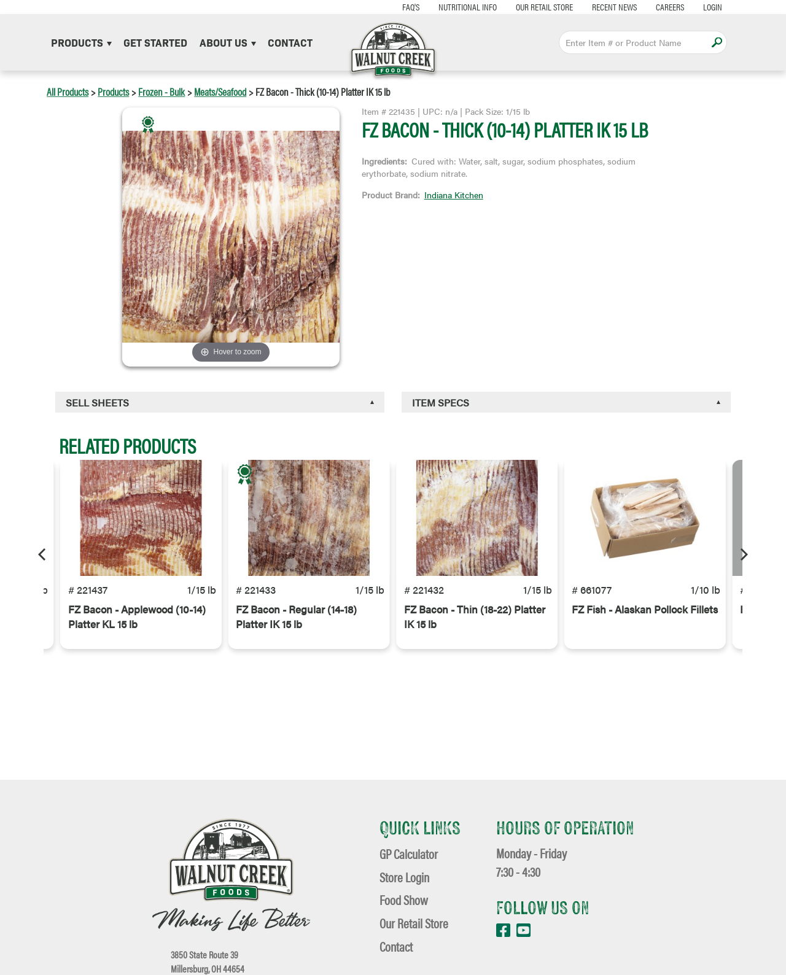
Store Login (404, 877)
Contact (290, 42)
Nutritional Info (453, 6)
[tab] (219, 402)
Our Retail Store (530, 6)
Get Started (155, 42)
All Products (67, 91)
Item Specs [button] (440, 402)
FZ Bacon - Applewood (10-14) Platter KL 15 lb (137, 626)
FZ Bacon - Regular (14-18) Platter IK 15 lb (296, 626)
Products (81, 42)
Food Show (403, 899)
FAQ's (396, 6)
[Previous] (43, 554)
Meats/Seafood (220, 91)
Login (698, 6)
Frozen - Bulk (161, 91)
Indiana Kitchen (453, 194)
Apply (717, 42)
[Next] (743, 554)
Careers (656, 6)
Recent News (600, 6)
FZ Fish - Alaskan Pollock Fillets (645, 619)
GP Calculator (408, 853)
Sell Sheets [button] (97, 402)
